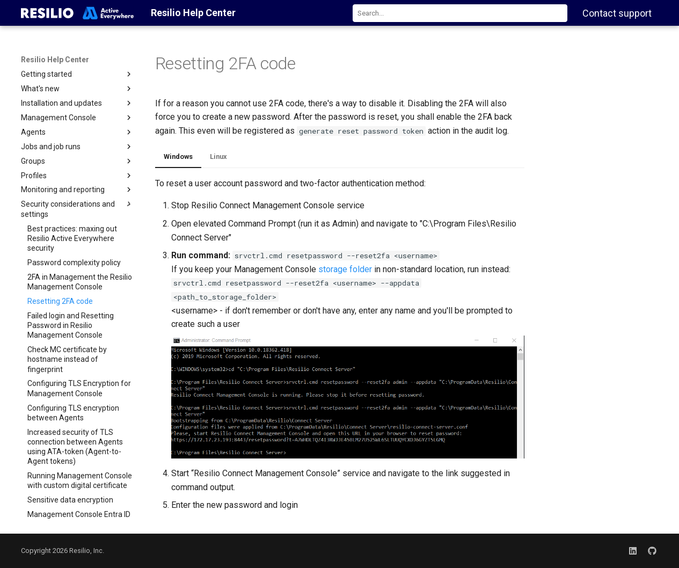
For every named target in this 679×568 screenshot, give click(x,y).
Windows (178, 156)
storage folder (345, 269)
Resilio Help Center (55, 59)
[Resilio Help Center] (77, 13)
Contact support (617, 13)
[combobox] (460, 13)
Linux (218, 156)
